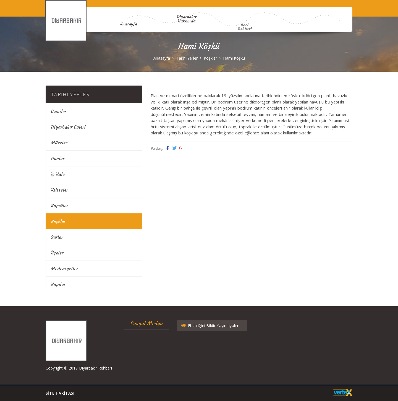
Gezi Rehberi (245, 40)
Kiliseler (59, 190)
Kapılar (58, 284)
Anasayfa (128, 23)
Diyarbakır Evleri (68, 127)
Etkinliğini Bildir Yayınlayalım (210, 325)
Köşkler (210, 58)
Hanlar (57, 158)
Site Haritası (60, 393)
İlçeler (57, 253)
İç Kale (58, 174)
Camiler (58, 111)
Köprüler (59, 205)
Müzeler (59, 142)
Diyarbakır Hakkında (187, 14)
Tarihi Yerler (187, 58)
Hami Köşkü (234, 58)
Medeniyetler (64, 268)
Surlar (57, 237)
